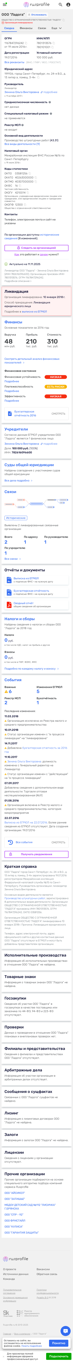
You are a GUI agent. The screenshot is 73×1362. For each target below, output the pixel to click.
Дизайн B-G (42, 1297)
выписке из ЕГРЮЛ (34, 311)
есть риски (55, 386)
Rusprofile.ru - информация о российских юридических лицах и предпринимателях (36, 4)
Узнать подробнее (31, 1346)
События (12, 680)
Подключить (58, 1356)
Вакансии (43, 1269)
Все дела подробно (16, 480)
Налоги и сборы (19, 618)
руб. (8, 640)
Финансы (13, 322)
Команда (9, 1279)
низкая (56, 377)
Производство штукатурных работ (24, 898)
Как (16, 254)
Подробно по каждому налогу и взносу (30, 668)
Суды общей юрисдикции (29, 464)
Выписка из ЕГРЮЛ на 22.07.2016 (25, 822)
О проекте (9, 1269)
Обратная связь (47, 1274)
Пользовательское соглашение (12, 1291)
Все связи (11, 558)
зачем (44, 254)
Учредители (16, 429)
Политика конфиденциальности (48, 1291)
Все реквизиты (14, 62)
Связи (10, 491)
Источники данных (16, 1274)
